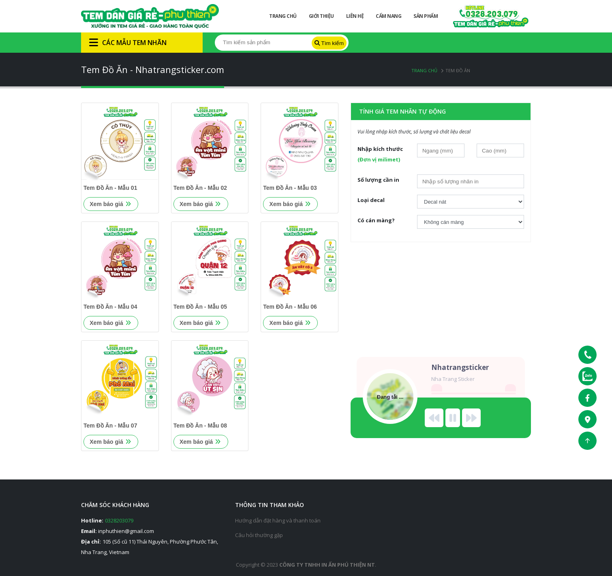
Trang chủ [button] (283, 16)
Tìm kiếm (329, 43)
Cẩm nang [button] (388, 16)
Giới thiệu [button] (321, 16)
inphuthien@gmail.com (126, 531)
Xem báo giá (110, 204)
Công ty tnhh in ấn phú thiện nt (327, 564)
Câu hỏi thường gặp (259, 535)
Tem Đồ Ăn (457, 70)
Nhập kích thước (380, 154)
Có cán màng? (376, 220)
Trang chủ (424, 70)
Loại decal (371, 200)
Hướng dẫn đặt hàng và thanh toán (278, 520)
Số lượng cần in (378, 179)
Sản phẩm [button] (425, 16)
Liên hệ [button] (355, 16)
